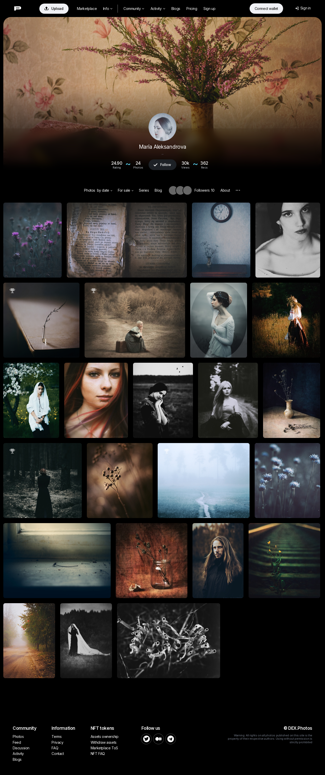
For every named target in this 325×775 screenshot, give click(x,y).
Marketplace (87, 8)
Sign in (303, 8)
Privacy (57, 742)
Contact (58, 753)
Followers (204, 190)
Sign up (209, 8)
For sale (125, 190)
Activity (158, 8)
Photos (89, 190)
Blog (158, 190)
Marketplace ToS (104, 748)
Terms (56, 736)
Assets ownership (105, 736)
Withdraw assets (104, 742)
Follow (162, 164)
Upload (53, 8)
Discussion (21, 748)
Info (107, 8)
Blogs (175, 8)
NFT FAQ (98, 753)
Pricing (191, 8)
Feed (17, 742)
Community (133, 8)
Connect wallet (266, 8)
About (225, 190)
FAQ (55, 748)
